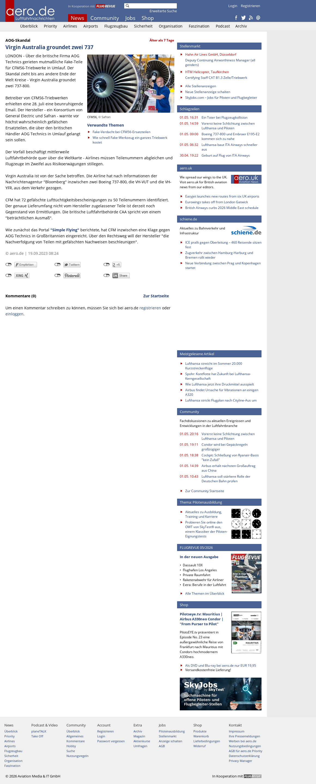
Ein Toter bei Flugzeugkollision (224, 117)
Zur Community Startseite (204, 491)
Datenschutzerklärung (244, 756)
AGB (162, 746)
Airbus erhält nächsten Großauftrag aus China (229, 468)
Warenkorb (201, 736)
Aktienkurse (141, 741)
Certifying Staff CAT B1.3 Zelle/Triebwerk (216, 77)
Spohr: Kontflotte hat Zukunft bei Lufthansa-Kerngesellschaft (218, 376)
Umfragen (140, 746)
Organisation (171, 26)
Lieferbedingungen (206, 741)
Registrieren (250, 5)
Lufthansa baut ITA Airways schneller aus (229, 147)
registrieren (150, 307)
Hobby (71, 746)
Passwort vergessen (111, 741)
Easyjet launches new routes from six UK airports (222, 196)
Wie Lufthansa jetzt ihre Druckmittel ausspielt (219, 384)
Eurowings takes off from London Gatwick (216, 202)
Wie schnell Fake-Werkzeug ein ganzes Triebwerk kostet (130, 140)
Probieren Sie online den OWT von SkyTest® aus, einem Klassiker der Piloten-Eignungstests (206, 529)
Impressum (236, 731)
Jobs (130, 18)
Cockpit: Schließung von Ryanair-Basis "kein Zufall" (230, 457)
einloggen (14, 313)
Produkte (199, 731)
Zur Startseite (156, 295)
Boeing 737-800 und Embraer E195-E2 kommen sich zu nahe (231, 136)
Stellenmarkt (168, 736)
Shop (148, 18)
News (77, 18)
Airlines (70, 26)
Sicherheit (143, 26)
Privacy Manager (240, 761)
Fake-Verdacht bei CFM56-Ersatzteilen (121, 132)
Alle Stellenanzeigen (200, 86)
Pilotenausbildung (172, 731)
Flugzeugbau (116, 26)
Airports (90, 26)
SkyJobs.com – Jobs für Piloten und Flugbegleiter (221, 97)
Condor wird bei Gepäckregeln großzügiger (225, 446)
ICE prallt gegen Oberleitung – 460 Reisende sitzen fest (223, 244)
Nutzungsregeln (77, 756)
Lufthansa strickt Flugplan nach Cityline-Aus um (221, 400)
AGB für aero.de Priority (245, 751)
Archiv (241, 26)
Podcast (223, 26)
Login (232, 5)
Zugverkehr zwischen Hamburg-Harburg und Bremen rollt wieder (219, 255)
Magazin (139, 736)
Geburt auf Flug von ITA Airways (226, 155)
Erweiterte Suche (163, 10)
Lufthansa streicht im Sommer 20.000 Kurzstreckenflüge (213, 365)
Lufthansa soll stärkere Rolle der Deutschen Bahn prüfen (226, 478)
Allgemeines (74, 736)
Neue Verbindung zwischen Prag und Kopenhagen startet (223, 265)
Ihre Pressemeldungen (244, 736)
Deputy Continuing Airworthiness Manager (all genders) (220, 62)
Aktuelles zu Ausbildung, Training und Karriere (203, 514)
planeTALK (38, 731)
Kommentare (75, 741)
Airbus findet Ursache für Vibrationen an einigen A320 (221, 392)
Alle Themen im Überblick (204, 593)
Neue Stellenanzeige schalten (207, 91)
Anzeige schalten (170, 741)
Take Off (37, 736)
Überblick (29, 26)
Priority (50, 26)
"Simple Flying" (64, 229)
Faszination (199, 26)
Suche (70, 751)
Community (104, 18)
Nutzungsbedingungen (245, 746)
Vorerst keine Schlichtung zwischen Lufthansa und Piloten (228, 125)
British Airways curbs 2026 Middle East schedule (222, 207)
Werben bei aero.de (242, 741)
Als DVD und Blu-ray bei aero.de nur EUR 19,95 (220, 665)
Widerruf (199, 746)
